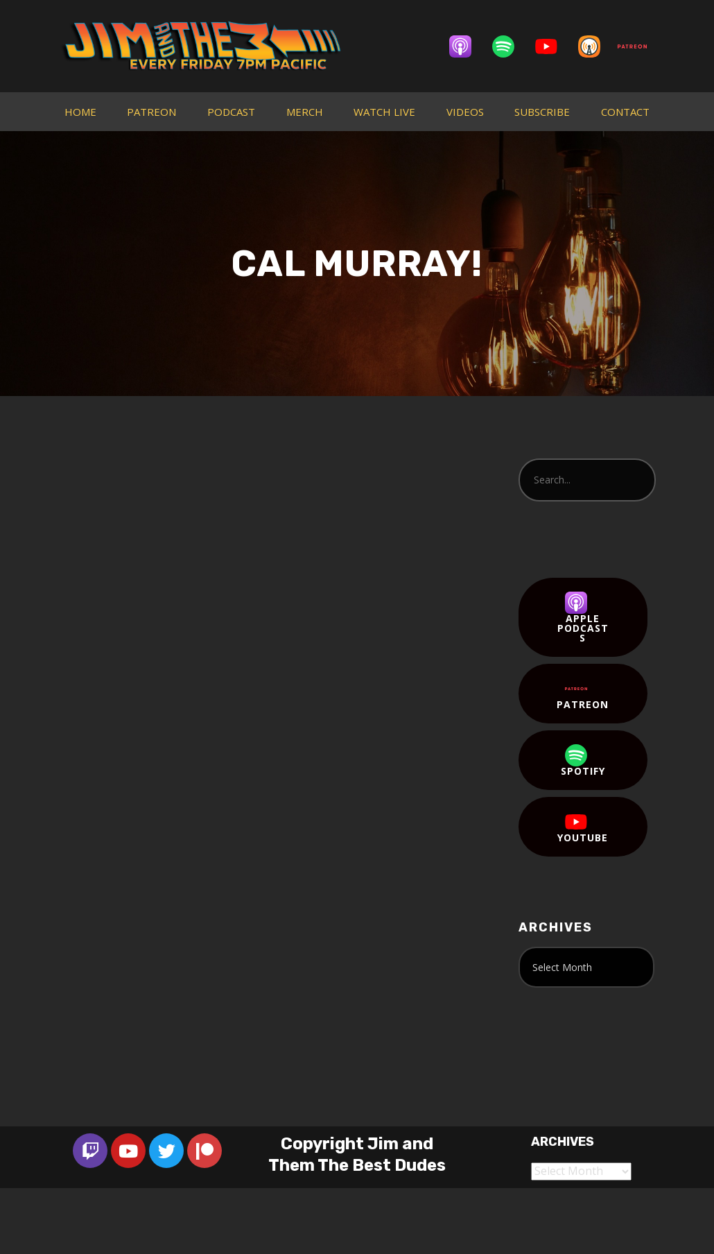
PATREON (151, 112)
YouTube (582, 827)
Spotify (583, 761)
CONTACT (625, 112)
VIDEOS (465, 112)
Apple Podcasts (583, 618)
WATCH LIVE (384, 112)
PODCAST (231, 112)
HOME (80, 112)
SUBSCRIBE (542, 112)
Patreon (583, 694)
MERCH (304, 112)
